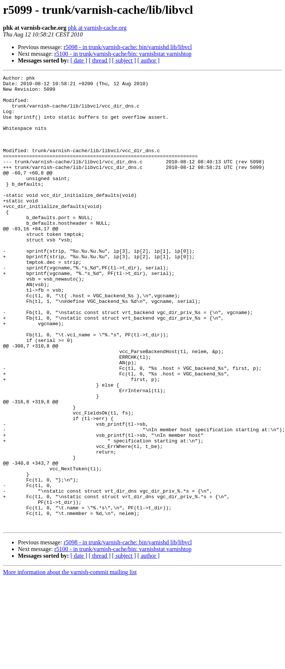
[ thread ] (100, 60)
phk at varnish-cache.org (97, 28)
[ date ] (78, 60)
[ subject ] (124, 60)
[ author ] (148, 60)
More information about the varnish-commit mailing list (70, 662)
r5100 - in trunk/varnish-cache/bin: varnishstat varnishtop (122, 54)
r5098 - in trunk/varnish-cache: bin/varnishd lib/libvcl (128, 47)
